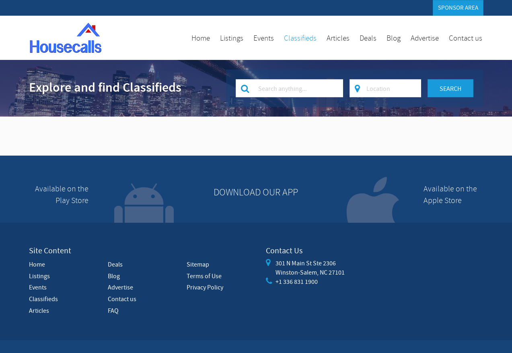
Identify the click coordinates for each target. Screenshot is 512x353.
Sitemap (198, 264)
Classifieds (300, 38)
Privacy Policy (205, 287)
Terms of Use (204, 276)
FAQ (113, 310)
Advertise (425, 38)
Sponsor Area (458, 7)
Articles (338, 38)
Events (263, 38)
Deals (368, 38)
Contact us (465, 38)
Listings (231, 38)
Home (200, 38)
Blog (394, 38)
